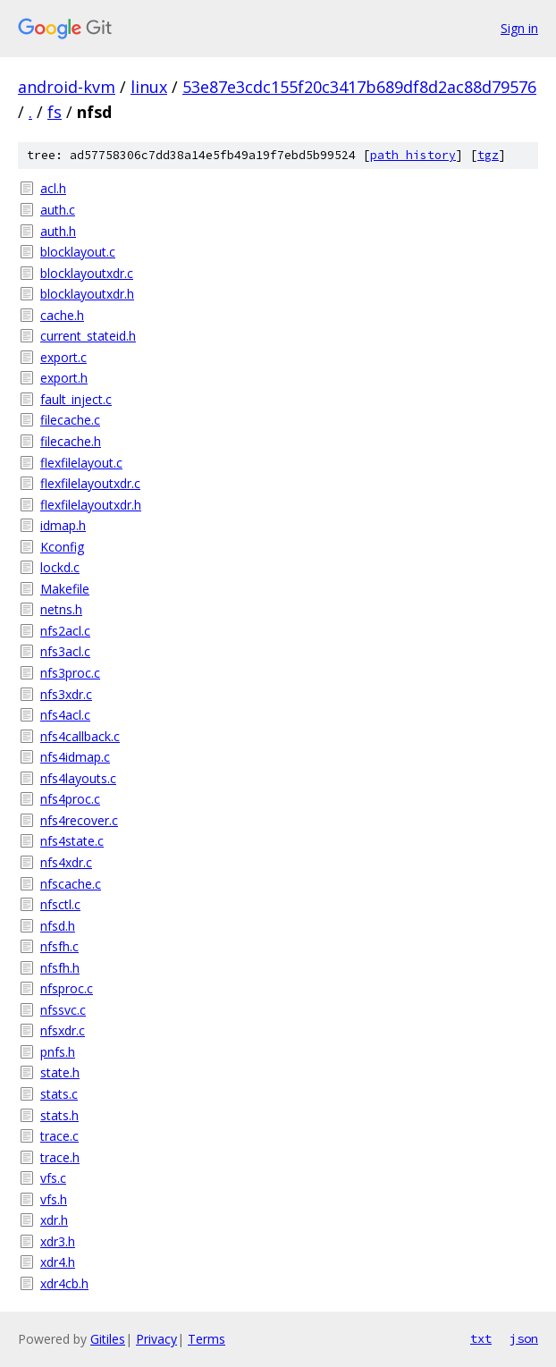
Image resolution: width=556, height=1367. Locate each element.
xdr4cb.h (64, 1283)
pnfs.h (57, 1051)
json (524, 1338)
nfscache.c (70, 883)
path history (413, 155)
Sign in (519, 28)
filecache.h (70, 441)
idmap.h (63, 525)
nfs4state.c (72, 840)
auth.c (57, 209)
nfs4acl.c (65, 714)
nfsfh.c (59, 946)
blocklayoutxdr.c (86, 273)
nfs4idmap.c (75, 756)
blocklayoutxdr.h (87, 293)
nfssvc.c (63, 1009)
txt (481, 1338)
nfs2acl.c (65, 630)
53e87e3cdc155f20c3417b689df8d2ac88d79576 (359, 86)
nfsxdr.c (62, 1030)
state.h (60, 1072)
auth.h (58, 231)
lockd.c (60, 567)
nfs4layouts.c (78, 778)
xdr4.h (57, 1261)
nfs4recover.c (79, 820)
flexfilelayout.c (81, 462)
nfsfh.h (60, 967)
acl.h (53, 188)
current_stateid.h (88, 335)
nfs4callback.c (80, 736)
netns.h (61, 609)
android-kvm (66, 86)
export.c (63, 357)
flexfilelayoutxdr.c (90, 483)
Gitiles (107, 1338)
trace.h (60, 1157)
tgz (488, 155)
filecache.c (70, 419)
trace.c (59, 1135)
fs (54, 111)
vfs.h (53, 1199)
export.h (64, 377)
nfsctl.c (60, 904)
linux (149, 86)
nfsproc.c (66, 988)
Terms (206, 1338)
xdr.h (54, 1219)
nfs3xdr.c (66, 694)
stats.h (59, 1115)
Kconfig (62, 546)
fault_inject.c (76, 399)
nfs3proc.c (70, 672)
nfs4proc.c (70, 798)
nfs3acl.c (65, 651)
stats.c (59, 1093)
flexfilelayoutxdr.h (90, 504)
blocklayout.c (77, 251)
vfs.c (53, 1177)
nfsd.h (57, 925)
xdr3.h (57, 1241)
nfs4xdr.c (66, 862)
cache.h (62, 315)
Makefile (64, 588)
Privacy (156, 1338)
